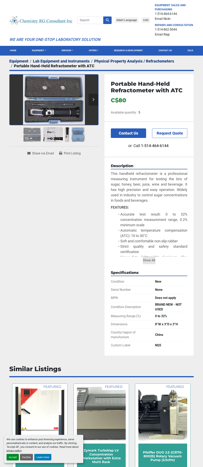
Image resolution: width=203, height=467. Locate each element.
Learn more (42, 457)
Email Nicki (162, 19)
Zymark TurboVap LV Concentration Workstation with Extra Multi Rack (101, 456)
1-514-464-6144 (166, 14)
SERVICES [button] (66, 50)
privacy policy (14, 450)
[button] (39, 51)
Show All (149, 260)
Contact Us (165, 50)
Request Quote (170, 133)
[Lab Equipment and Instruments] (61, 61)
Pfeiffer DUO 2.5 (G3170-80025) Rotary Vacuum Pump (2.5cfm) (163, 456)
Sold (190, 50)
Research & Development (128, 50)
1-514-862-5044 (166, 29)
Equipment (38, 50)
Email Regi (162, 34)
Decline (26, 457)
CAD (145, 20)
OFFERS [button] (93, 50)
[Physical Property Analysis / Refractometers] (134, 61)
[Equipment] (18, 61)
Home (13, 50)
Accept (13, 457)
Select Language (126, 20)
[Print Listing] (69, 153)
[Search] (90, 20)
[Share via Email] (40, 153)
